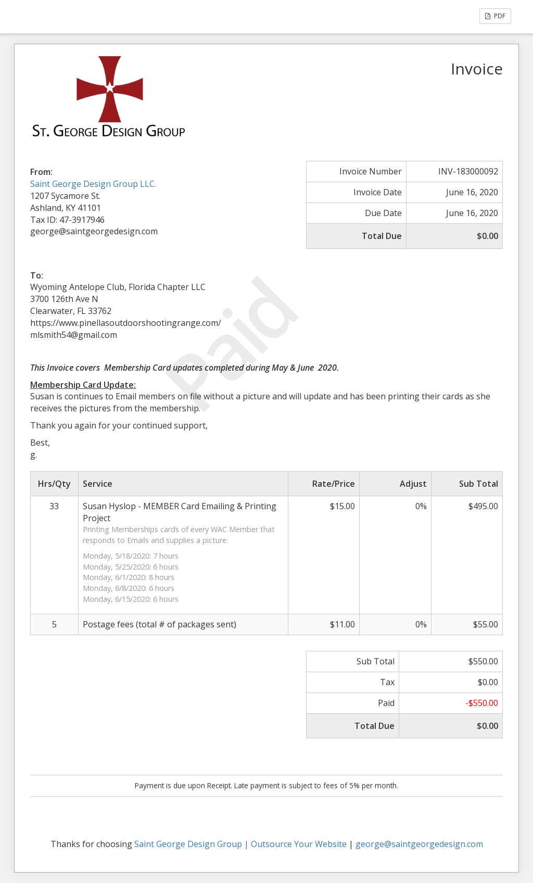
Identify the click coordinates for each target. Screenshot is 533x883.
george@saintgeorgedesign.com (419, 844)
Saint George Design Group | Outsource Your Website (240, 844)
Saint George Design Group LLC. (93, 184)
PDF (495, 15)
